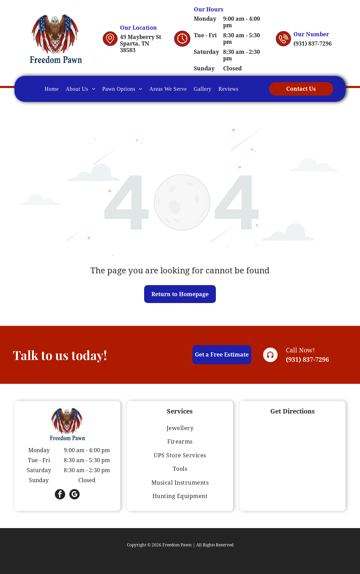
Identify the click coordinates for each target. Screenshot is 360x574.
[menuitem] (51, 89)
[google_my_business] (74, 495)
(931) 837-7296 (307, 359)
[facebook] (60, 495)
